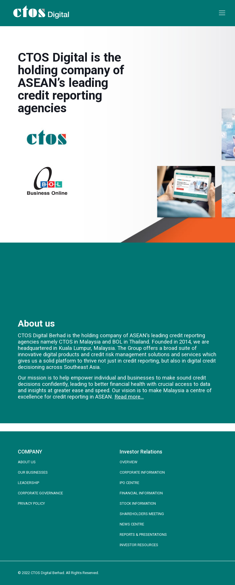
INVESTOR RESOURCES (139, 545)
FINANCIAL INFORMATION (141, 493)
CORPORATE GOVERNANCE (40, 493)
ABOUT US (27, 462)
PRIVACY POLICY (31, 503)
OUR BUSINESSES (33, 472)
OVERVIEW (128, 462)
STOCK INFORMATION (138, 503)
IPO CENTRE (129, 483)
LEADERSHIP (28, 483)
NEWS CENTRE (132, 524)
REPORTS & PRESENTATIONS (143, 534)
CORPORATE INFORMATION (142, 472)
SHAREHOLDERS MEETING (142, 514)
